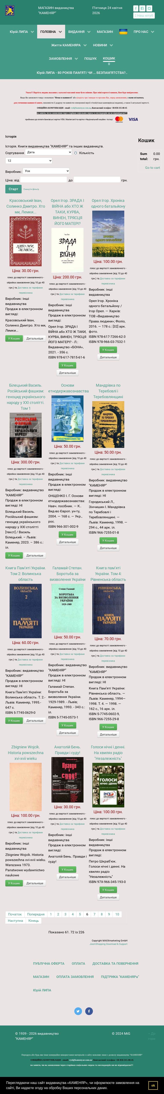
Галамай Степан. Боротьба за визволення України (67, 574)
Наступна (15, 921)
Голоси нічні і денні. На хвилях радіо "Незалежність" (108, 753)
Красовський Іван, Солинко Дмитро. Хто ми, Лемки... (25, 206)
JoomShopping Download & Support (108, 944)
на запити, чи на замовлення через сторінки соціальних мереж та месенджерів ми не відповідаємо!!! (82, 113)
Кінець (33, 921)
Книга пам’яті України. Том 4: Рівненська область (108, 574)
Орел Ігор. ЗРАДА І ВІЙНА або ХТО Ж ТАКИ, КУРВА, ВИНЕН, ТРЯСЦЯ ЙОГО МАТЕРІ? (67, 212)
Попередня (36, 914)
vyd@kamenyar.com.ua (81, 108)
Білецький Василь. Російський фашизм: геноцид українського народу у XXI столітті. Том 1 (25, 397)
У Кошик (14, 338)
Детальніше (34, 338)
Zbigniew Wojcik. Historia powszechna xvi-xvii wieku (26, 753)
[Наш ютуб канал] (144, 15)
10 (117, 914)
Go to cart (152, 168)
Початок (15, 914)
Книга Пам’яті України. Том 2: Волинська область (25, 574)
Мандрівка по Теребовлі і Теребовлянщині (108, 391)
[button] (109, 1088)
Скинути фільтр (31, 189)
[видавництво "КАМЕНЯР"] (9, 10)
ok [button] (153, 1085)
